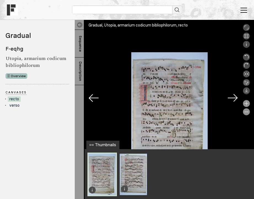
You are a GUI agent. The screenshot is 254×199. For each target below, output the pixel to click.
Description (80, 71)
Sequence (80, 44)
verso (14, 105)
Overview (18, 76)
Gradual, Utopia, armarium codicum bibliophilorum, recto (138, 25)
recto (14, 99)
